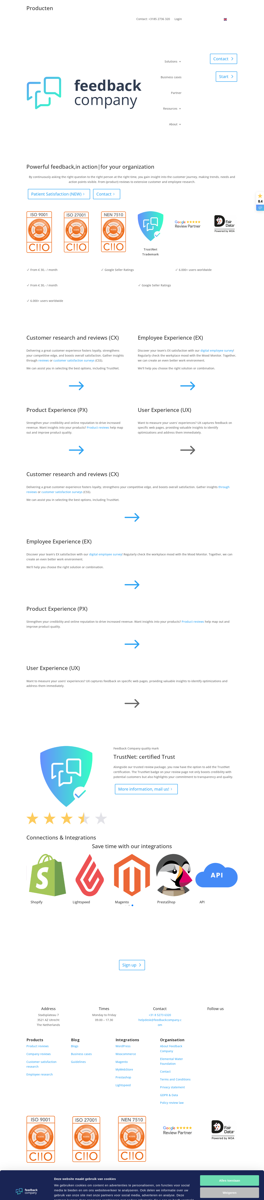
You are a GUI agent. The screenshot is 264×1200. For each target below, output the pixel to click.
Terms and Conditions (175, 1079)
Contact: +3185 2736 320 (153, 19)
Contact (221, 59)
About (173, 124)
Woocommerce (126, 1054)
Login (178, 19)
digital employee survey (216, 350)
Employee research (39, 1074)
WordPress (123, 1046)
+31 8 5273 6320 (160, 1015)
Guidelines (78, 1062)
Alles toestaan (229, 1156)
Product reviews (98, 427)
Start (224, 76)
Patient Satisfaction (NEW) (56, 194)
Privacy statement (172, 1087)
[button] (246, 882)
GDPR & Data (169, 1095)
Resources (170, 108)
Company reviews (38, 1054)
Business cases (171, 77)
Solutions (171, 61)
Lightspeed (123, 1085)
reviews (43, 360)
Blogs (74, 1046)
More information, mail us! (143, 789)
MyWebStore (124, 1069)
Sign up (129, 965)
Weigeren (229, 1168)
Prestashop (123, 1077)
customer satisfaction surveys (73, 360)
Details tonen (64, 1192)
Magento (122, 1062)
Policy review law (172, 1103)
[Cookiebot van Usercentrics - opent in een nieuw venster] (27, 1192)
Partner (176, 93)
